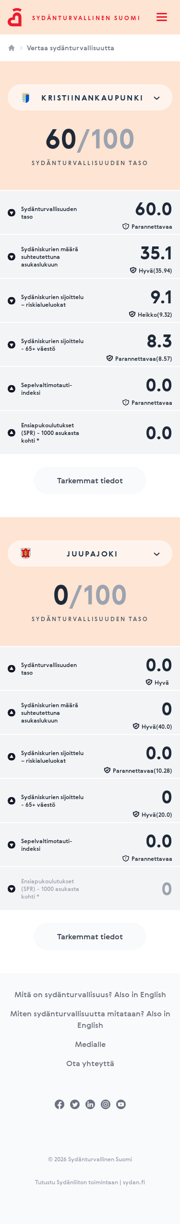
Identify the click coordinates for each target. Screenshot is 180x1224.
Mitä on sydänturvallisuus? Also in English (90, 994)
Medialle (90, 1044)
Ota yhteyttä (90, 1063)
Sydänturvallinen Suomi (86, 18)
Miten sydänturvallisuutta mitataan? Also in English (90, 1019)
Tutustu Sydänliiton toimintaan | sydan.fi (90, 1182)
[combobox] (90, 97)
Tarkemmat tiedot (90, 480)
